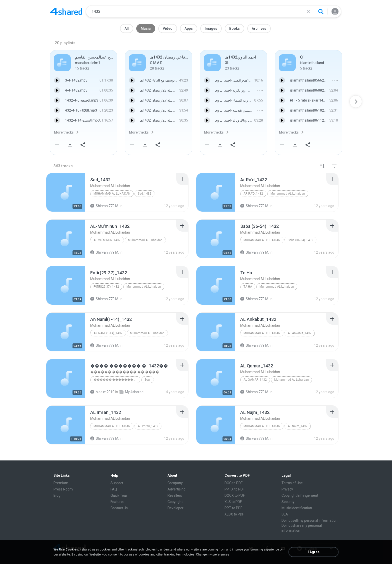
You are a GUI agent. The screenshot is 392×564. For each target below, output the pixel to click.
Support (116, 483)
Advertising (177, 489)
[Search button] (321, 12)
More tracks (64, 132)
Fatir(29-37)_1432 (106, 286)
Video (167, 29)
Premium (61, 483)
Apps (188, 29)
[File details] (65, 192)
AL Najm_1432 (298, 426)
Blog (57, 495)
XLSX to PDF (234, 514)
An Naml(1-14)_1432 (108, 333)
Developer (176, 508)
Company (175, 483)
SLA (285, 514)
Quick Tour (118, 495)
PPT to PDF (233, 508)
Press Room (63, 489)
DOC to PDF (233, 483)
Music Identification (297, 508)
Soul (147, 379)
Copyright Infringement (300, 495)
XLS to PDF (233, 502)
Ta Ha (248, 286)
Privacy (287, 489)
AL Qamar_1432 (255, 379)
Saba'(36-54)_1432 (300, 240)
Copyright (175, 502)
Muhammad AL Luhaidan (112, 193)
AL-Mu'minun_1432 (107, 240)
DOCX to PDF (234, 495)
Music (146, 29)
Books (234, 29)
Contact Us (119, 508)
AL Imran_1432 (148, 426)
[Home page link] (66, 11)
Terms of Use (292, 483)
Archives (259, 29)
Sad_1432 (144, 193)
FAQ (113, 489)
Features (117, 502)
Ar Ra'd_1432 (253, 193)
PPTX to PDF (234, 489)
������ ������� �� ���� (117, 379)
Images (211, 29)
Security (288, 502)
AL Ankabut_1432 (300, 333)
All (126, 29)
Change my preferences (212, 554)
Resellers (175, 495)
